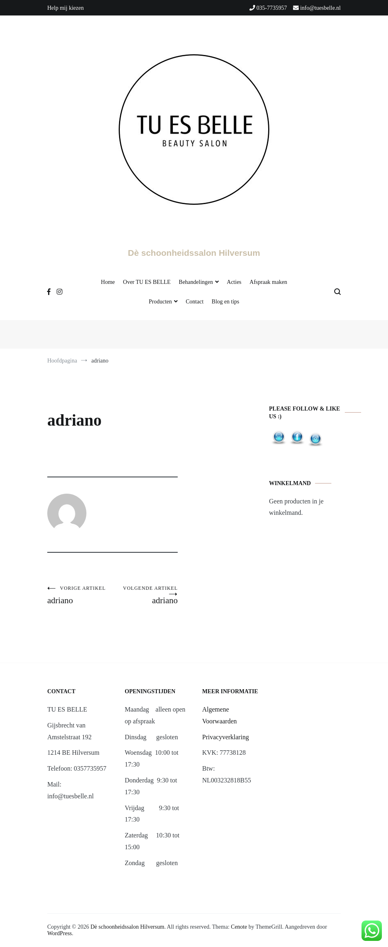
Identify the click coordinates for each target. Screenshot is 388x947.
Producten (160, 302)
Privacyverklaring (225, 737)
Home (108, 282)
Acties (234, 282)
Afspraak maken (268, 282)
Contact (195, 302)
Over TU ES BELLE (147, 282)
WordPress (59, 933)
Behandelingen (196, 282)
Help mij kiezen (65, 8)
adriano (79, 595)
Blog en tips (225, 302)
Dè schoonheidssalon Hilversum (194, 252)
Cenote (239, 927)
